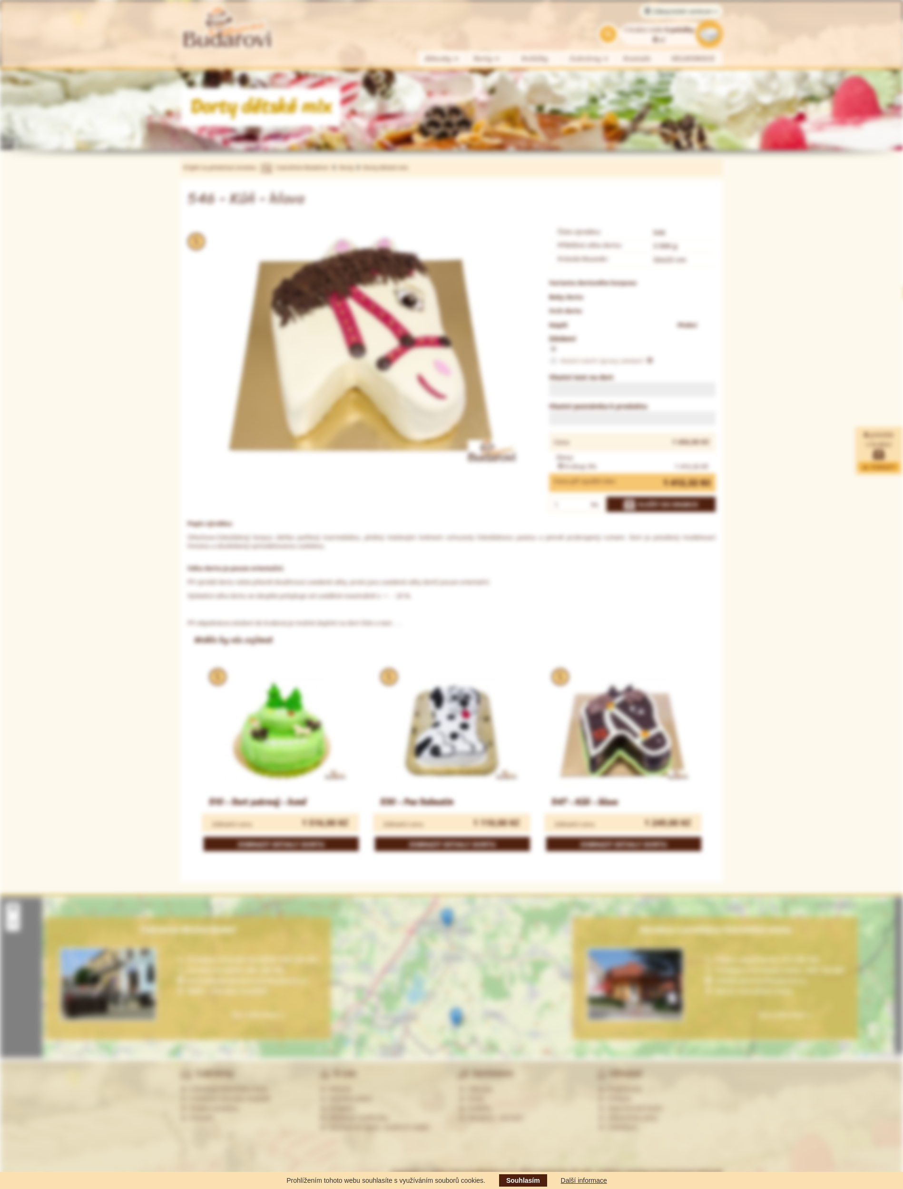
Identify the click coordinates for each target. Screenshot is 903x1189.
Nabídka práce (346, 1098)
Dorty (487, 59)
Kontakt (637, 59)
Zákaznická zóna (628, 1117)
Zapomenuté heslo (630, 1108)
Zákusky (442, 59)
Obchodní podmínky (354, 1117)
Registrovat (619, 1089)
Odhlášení (618, 1127)
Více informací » (785, 1014)
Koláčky (535, 59)
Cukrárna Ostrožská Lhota (223, 1089)
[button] (447, 918)
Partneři (196, 1117)
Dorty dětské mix (385, 167)
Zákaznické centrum (681, 11)
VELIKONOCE (693, 59)
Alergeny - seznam (491, 1117)
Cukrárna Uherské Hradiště (225, 1098)
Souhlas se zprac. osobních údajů (374, 1127)
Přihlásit (614, 1098)
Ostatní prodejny (209, 1108)
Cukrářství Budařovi (302, 167)
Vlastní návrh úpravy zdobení (601, 361)
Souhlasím (523, 1180)
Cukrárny (589, 59)
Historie (336, 1089)
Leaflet (861, 1055)
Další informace (584, 1180)
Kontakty (337, 1108)
